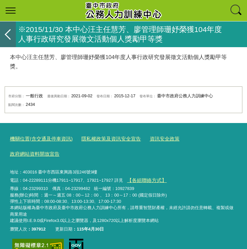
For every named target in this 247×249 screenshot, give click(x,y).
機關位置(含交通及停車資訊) (37, 138)
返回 (8, 34)
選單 (10, 10)
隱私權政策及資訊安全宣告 (99, 138)
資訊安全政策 (146, 138)
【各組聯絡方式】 (144, 162)
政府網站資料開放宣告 (189, 138)
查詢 (236, 10)
